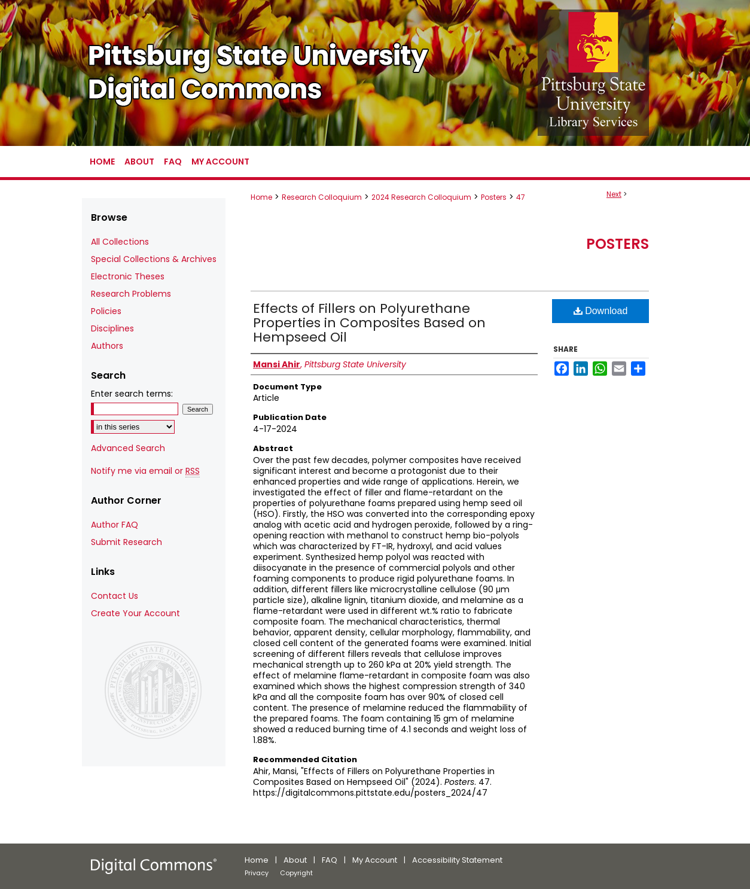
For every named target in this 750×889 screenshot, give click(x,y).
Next (613, 194)
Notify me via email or (145, 471)
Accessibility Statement (457, 860)
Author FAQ (114, 525)
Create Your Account (135, 613)
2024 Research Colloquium (421, 197)
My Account (374, 860)
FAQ (329, 860)
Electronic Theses (127, 276)
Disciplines (112, 328)
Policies (106, 311)
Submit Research (126, 542)
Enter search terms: (132, 394)
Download (601, 311)
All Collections (120, 242)
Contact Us (114, 596)
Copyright (296, 873)
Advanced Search (128, 448)
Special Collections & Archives (154, 259)
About (295, 860)
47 (520, 197)
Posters (494, 197)
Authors (107, 346)
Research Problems (131, 294)
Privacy (257, 873)
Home (261, 197)
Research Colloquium (322, 197)
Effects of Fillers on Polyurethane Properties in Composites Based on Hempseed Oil (369, 322)
